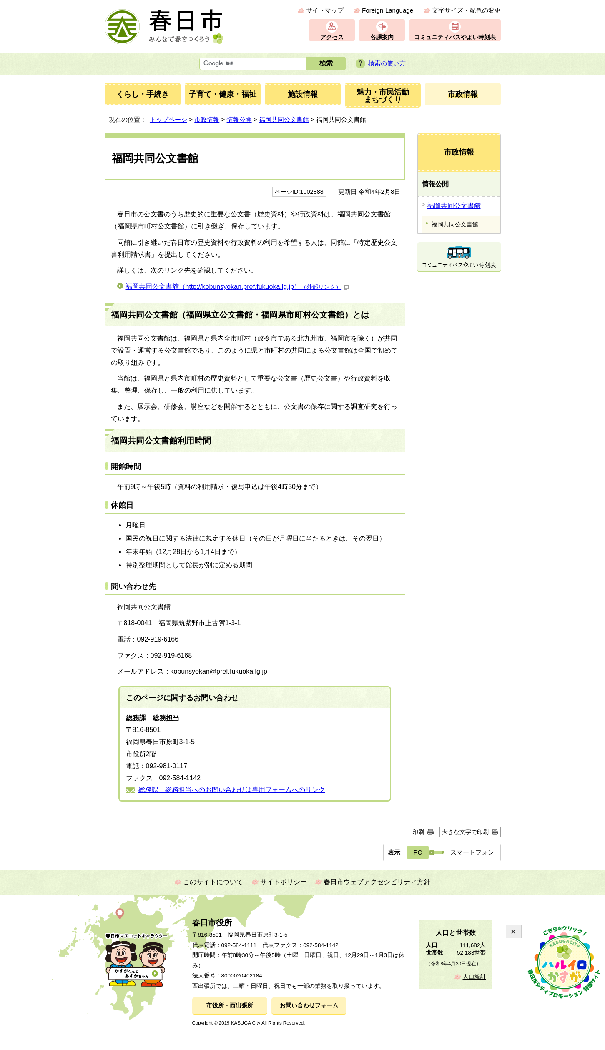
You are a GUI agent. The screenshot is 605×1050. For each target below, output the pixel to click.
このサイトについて (213, 881)
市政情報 (206, 119)
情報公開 (239, 119)
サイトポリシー (283, 881)
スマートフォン (472, 852)
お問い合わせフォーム (309, 1005)
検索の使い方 (387, 63)
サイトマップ (325, 10)
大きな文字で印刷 (465, 832)
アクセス (332, 37)
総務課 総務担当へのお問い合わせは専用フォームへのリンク (231, 789)
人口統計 (474, 977)
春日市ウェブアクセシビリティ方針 (377, 881)
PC (417, 852)
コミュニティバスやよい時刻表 (455, 37)
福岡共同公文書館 (284, 119)
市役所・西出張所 (229, 1005)
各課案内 (382, 37)
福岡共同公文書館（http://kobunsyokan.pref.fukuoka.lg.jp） (237, 286)
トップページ (168, 119)
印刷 (418, 832)
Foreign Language (387, 10)
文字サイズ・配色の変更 (466, 10)
